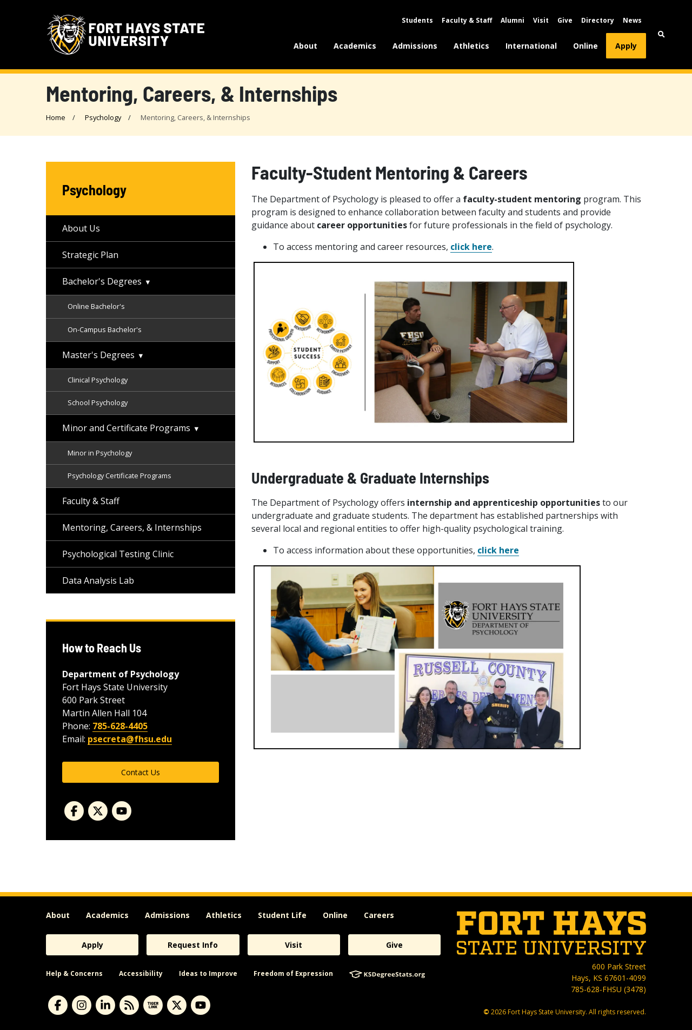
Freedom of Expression (293, 973)
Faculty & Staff (467, 20)
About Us (81, 228)
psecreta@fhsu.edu (130, 739)
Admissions (414, 46)
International (531, 46)
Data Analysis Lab (98, 580)
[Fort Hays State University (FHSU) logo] (125, 34)
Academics (355, 46)
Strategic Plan (90, 255)
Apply (626, 46)
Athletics (471, 46)
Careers (379, 915)
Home (55, 117)
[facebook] (74, 811)
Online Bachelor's (96, 306)
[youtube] (122, 811)
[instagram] (82, 1005)
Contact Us (140, 772)
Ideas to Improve (208, 973)
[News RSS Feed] (129, 1005)
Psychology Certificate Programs (119, 475)
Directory (597, 20)
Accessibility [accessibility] (141, 973)
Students (417, 20)
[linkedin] (105, 1005)
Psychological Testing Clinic (118, 554)
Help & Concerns (74, 973)
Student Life (282, 915)
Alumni (512, 20)
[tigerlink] (153, 1005)
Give (565, 20)
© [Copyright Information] (486, 1011)
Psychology (103, 117)
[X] (177, 1005)
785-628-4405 (120, 726)
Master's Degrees (98, 355)
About (305, 46)
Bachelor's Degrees (102, 281)
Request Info (193, 945)
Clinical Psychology (98, 380)
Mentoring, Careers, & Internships (132, 527)
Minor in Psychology (100, 453)
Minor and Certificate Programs (126, 428)
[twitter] (98, 811)
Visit (541, 20)
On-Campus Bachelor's (105, 329)
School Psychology (98, 402)
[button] (661, 34)
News (632, 20)
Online (585, 46)
